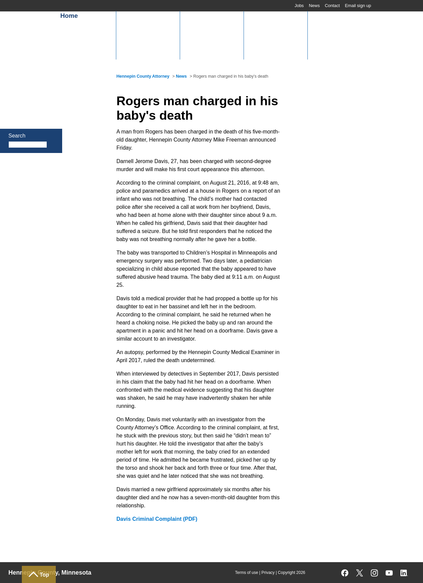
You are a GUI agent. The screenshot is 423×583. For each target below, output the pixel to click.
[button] (147, 35)
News (314, 5)
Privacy (267, 572)
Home (69, 15)
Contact (332, 5)
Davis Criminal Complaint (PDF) (157, 519)
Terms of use (246, 572)
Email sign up (358, 5)
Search (17, 136)
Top (44, 575)
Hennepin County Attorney (143, 76)
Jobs (299, 5)
